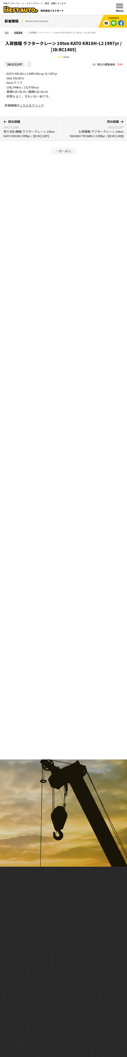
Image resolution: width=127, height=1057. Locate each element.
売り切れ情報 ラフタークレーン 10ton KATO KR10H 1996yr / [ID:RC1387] (31, 128)
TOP (7, 32)
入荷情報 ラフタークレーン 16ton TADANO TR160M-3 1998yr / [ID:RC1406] (95, 128)
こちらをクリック (32, 108)
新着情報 (18, 32)
